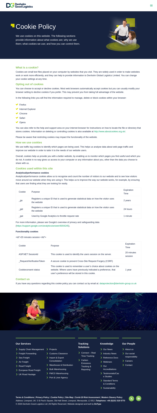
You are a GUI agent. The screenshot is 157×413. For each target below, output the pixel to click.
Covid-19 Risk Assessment (87, 397)
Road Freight (25, 366)
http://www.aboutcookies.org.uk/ (109, 131)
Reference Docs (110, 358)
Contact (128, 365)
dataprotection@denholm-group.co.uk (117, 283)
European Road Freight (29, 370)
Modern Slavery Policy (111, 397)
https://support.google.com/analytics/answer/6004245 (42, 226)
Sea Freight (24, 358)
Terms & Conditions (25, 397)
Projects (53, 349)
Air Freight (23, 362)
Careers (129, 361)
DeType (97, 404)
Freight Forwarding (27, 353)
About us (129, 349)
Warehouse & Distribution (61, 365)
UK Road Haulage (27, 374)
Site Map (69, 397)
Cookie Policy (57, 397)
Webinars (107, 362)
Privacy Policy (42, 397)
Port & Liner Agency (58, 377)
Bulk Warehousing (57, 369)
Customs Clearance (58, 353)
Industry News (110, 353)
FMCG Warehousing (58, 373)
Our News (108, 349)
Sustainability (109, 388)
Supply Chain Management (31, 349)
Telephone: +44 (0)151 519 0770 (110, 401)
